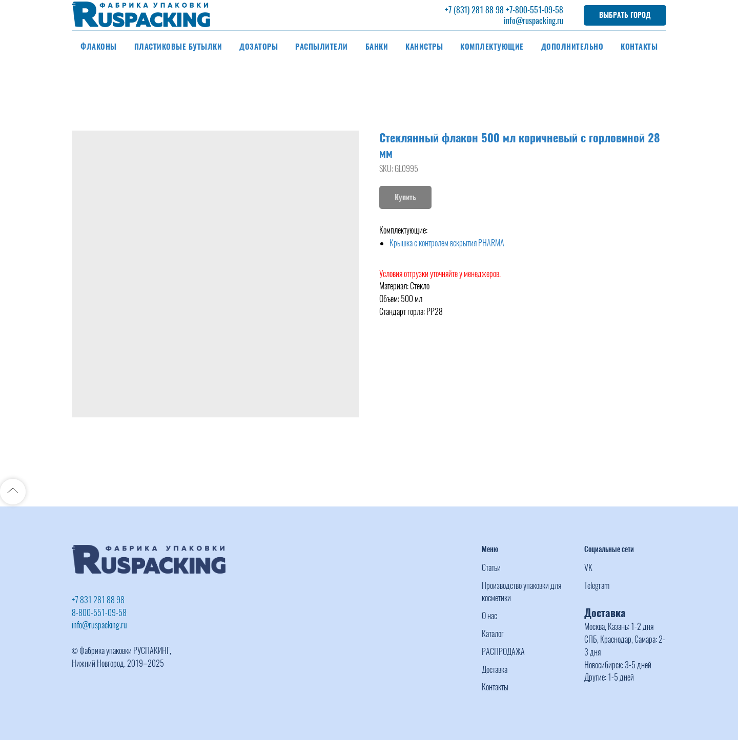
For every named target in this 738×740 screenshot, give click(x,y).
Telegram (596, 585)
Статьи (491, 567)
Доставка (494, 669)
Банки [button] (376, 46)
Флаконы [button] (98, 46)
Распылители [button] (321, 46)
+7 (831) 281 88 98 (474, 10)
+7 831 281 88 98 (98, 600)
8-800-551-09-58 (99, 612)
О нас (489, 615)
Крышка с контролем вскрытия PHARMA (446, 243)
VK (588, 567)
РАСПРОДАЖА (503, 651)
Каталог (493, 633)
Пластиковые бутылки (178, 46)
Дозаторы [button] (258, 46)
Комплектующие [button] (492, 46)
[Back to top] (13, 491)
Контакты (639, 46)
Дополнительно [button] (572, 46)
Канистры (424, 46)
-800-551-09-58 (537, 10)
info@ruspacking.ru (533, 20)
